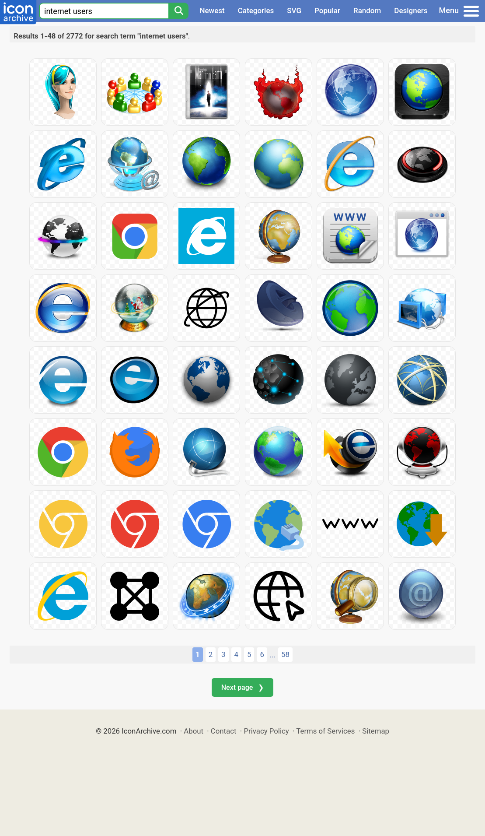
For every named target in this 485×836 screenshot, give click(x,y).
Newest (211, 10)
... (273, 654)
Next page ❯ (242, 687)
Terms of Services (325, 731)
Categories (256, 10)
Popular (327, 10)
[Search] (178, 11)
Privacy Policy (266, 731)
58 (285, 654)
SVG (294, 10)
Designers (410, 10)
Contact (224, 731)
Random (367, 10)
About (193, 731)
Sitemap (375, 731)
